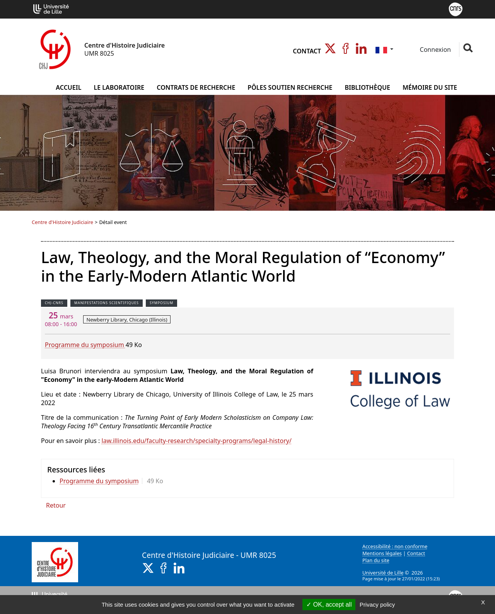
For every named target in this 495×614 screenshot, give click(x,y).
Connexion (434, 49)
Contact (307, 51)
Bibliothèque (367, 87)
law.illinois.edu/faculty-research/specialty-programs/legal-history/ (197, 440)
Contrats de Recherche (196, 87)
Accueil (68, 87)
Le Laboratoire (119, 87)
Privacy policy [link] (377, 604)
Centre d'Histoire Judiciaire (62, 222)
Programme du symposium (85, 344)
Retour (56, 505)
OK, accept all (329, 604)
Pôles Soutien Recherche (290, 87)
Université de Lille (382, 572)
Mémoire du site (430, 87)
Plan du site (375, 560)
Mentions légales (382, 553)
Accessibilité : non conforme (394, 546)
